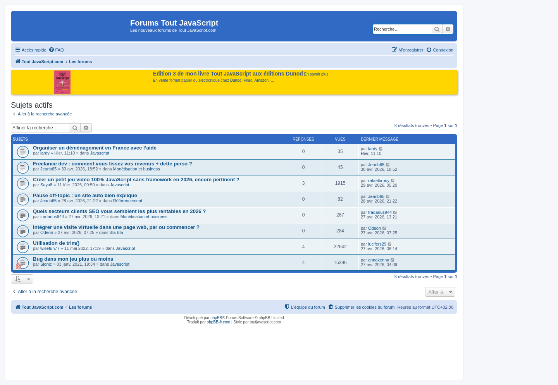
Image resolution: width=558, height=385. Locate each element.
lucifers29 (377, 244)
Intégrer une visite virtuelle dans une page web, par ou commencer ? (116, 227)
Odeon (46, 232)
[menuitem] (56, 50)
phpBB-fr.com (219, 322)
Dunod (235, 80)
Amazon (262, 80)
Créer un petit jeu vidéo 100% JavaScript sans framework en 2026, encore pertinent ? (136, 179)
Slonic (46, 264)
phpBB (216, 318)
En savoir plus (316, 74)
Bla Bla (116, 232)
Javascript (99, 153)
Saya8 (46, 184)
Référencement (127, 200)
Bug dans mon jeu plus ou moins (73, 259)
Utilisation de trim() (56, 243)
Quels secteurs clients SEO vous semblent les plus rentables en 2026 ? (119, 211)
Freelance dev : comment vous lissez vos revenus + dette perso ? (112, 164)
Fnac (248, 80)
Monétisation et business (136, 169)
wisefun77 (50, 248)
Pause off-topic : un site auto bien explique (85, 195)
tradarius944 (52, 216)
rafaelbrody (378, 180)
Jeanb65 (48, 169)
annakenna (378, 260)
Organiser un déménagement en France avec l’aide (95, 148)
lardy (45, 153)
